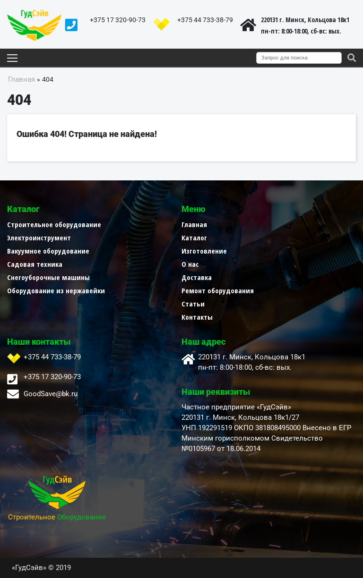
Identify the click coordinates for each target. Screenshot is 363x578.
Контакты (197, 317)
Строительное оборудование (54, 224)
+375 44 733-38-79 (205, 20)
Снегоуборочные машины (48, 277)
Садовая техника (34, 264)
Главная (194, 224)
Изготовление (204, 250)
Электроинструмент (39, 237)
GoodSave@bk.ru (51, 394)
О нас (190, 264)
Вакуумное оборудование (48, 250)
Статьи (193, 303)
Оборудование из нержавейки (56, 290)
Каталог (194, 237)
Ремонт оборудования (218, 290)
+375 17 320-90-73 (118, 20)
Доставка (197, 277)
